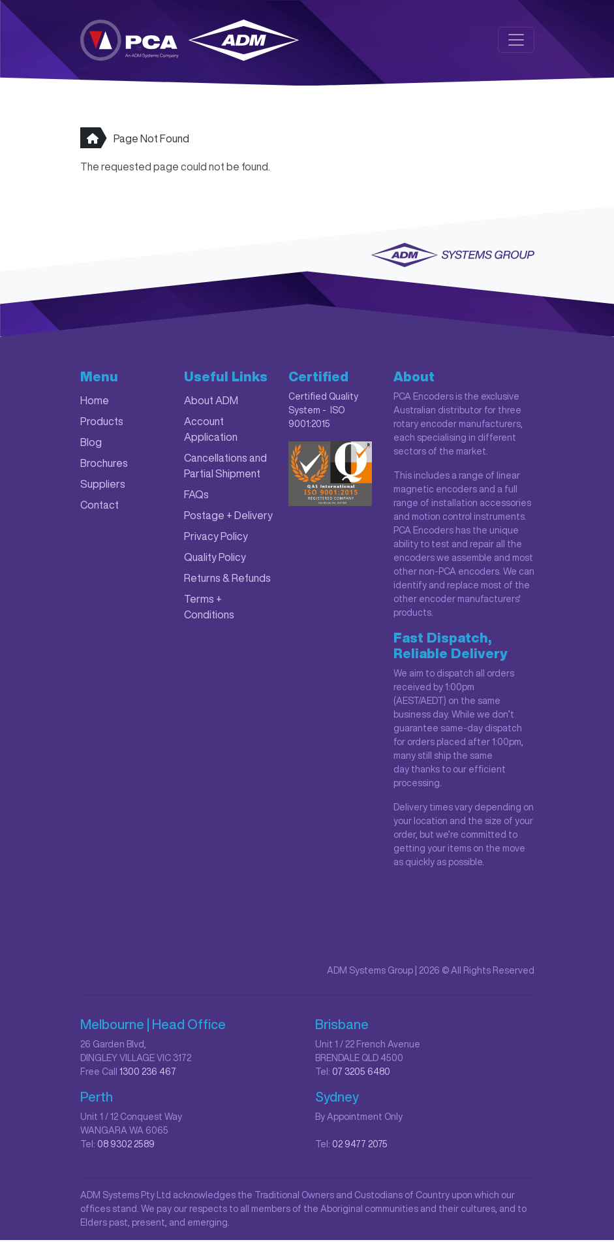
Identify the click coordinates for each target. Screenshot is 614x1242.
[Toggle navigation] (516, 40)
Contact (99, 507)
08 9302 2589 (126, 1146)
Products (101, 423)
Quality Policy (215, 559)
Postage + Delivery (228, 517)
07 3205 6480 (361, 1073)
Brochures (104, 465)
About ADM (211, 402)
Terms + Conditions (209, 609)
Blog (91, 444)
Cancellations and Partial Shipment (225, 467)
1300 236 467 (147, 1073)
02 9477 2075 (360, 1146)
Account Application (211, 431)
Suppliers (102, 486)
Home (94, 402)
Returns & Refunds (227, 580)
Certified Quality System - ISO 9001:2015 (323, 412)
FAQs (196, 496)
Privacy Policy (216, 538)
